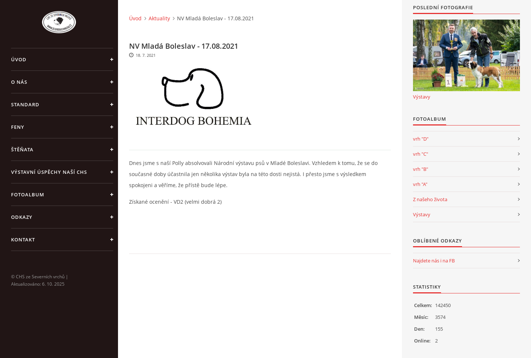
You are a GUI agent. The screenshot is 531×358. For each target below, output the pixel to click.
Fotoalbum (27, 194)
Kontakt (23, 239)
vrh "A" (420, 184)
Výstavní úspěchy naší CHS (49, 172)
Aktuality (159, 18)
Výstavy (421, 96)
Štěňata (22, 149)
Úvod (19, 59)
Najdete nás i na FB (434, 260)
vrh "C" (420, 154)
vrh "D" (420, 138)
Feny (17, 127)
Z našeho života (430, 199)
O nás (19, 82)
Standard (25, 104)
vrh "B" (420, 169)
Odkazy (21, 217)
